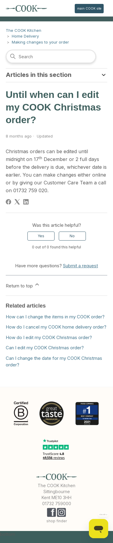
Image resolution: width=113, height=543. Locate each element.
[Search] (51, 56)
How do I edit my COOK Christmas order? (49, 337)
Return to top (23, 285)
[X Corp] (17, 202)
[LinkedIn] (26, 202)
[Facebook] (8, 202)
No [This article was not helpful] (72, 236)
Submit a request (80, 265)
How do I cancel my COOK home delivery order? (56, 327)
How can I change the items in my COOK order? (55, 317)
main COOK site (89, 8)
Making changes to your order (40, 42)
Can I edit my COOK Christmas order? (45, 347)
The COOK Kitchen (23, 30)
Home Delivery (25, 36)
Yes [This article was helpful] (41, 236)
